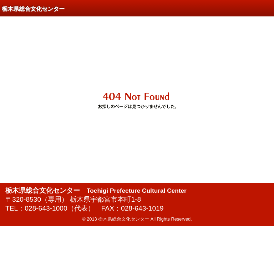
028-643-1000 (46, 208)
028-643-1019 (142, 208)
